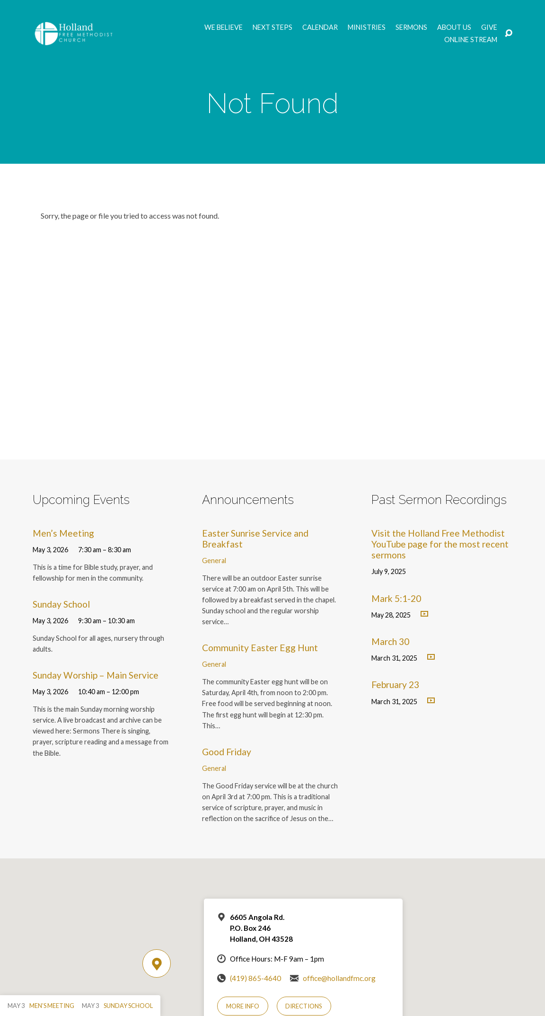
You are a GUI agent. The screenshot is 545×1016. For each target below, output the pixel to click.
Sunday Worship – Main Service (95, 675)
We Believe (223, 27)
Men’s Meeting (63, 533)
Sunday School (61, 604)
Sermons (411, 27)
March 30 (390, 641)
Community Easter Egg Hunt (260, 647)
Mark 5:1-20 (396, 598)
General (214, 561)
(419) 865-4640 (255, 978)
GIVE (489, 27)
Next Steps (272, 27)
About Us (454, 27)
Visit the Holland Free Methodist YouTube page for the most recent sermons (440, 544)
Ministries (367, 27)
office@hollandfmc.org (339, 978)
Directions (303, 1006)
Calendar (320, 27)
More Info (242, 1006)
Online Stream (470, 39)
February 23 (395, 684)
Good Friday (226, 751)
